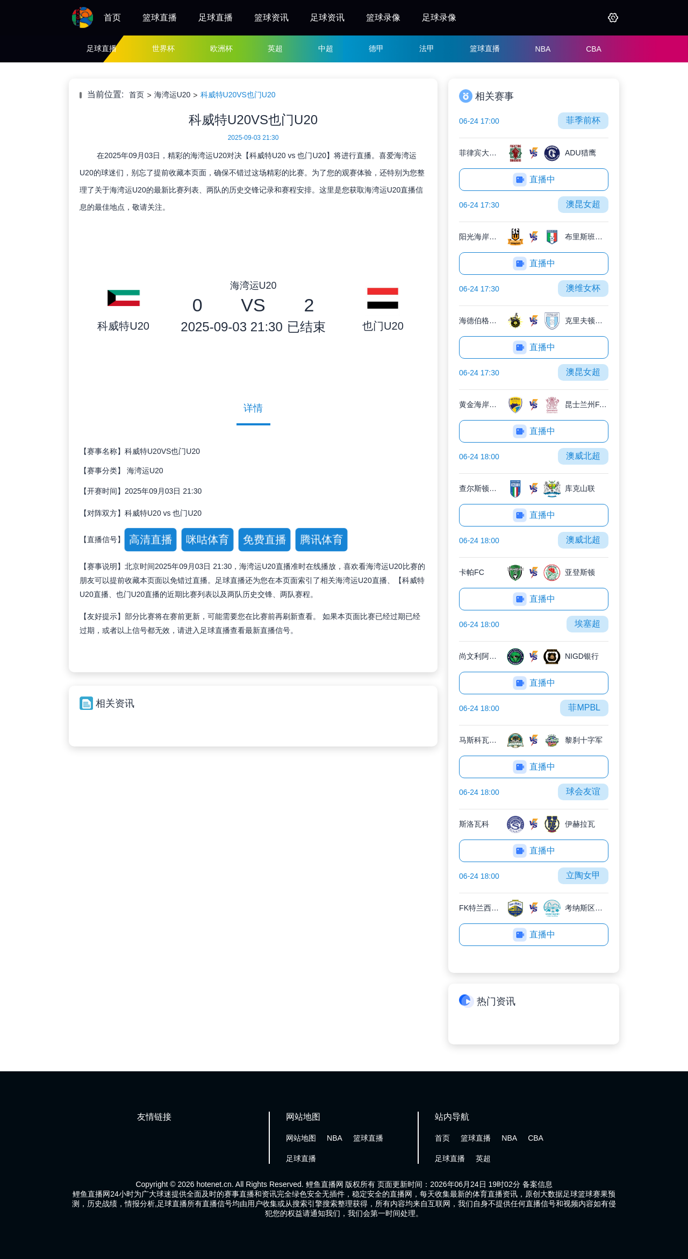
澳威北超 (583, 455)
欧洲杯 (221, 48)
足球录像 (439, 17)
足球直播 (215, 17)
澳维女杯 (583, 288)
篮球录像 (383, 17)
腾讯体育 (321, 539)
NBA (543, 49)
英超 (275, 48)
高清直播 (150, 539)
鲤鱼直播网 (324, 1184)
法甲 (426, 48)
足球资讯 (327, 17)
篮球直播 (159, 17)
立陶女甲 (583, 875)
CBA (593, 49)
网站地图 (301, 1138)
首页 (112, 17)
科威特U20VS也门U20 (238, 94)
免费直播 (264, 539)
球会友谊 (583, 791)
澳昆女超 (583, 204)
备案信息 (537, 1184)
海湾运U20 (172, 94)
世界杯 (163, 48)
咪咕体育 (207, 539)
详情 (253, 408)
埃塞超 (587, 623)
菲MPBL (584, 707)
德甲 (376, 48)
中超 (325, 48)
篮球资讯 (271, 17)
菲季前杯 (583, 120)
